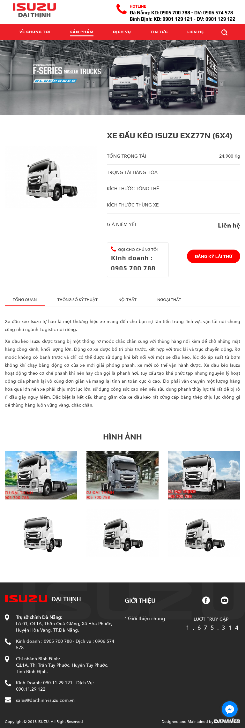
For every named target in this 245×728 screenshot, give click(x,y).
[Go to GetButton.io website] (229, 721)
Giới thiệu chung (146, 618)
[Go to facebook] (230, 709)
